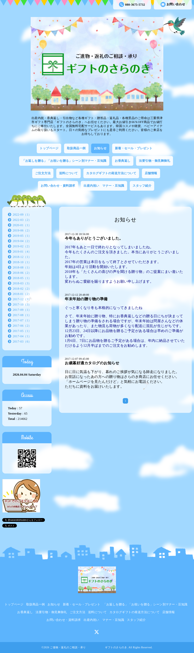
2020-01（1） (22, 225)
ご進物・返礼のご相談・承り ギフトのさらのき (88, 647)
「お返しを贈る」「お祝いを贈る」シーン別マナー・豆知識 (64, 160)
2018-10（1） (22, 262)
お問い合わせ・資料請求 (58, 185)
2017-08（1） (22, 315)
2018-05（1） (22, 278)
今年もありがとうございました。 (94, 238)
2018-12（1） (22, 256)
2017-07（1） (22, 320)
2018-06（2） (22, 272)
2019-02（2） (22, 246)
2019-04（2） (22, 241)
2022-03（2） (22, 219)
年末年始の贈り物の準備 (86, 299)
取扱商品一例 (76, 148)
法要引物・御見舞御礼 (154, 160)
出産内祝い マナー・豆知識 (104, 185)
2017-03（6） (22, 341)
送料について (68, 173)
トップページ (49, 148)
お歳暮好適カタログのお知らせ (92, 363)
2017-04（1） (22, 336)
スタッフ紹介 (142, 185)
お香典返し (123, 160)
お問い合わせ (172, 4)
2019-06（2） (22, 230)
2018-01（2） (22, 294)
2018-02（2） (22, 288)
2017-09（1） (22, 309)
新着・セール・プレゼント (134, 148)
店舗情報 (151, 173)
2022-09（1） (22, 214)
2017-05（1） (22, 331)
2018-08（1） (22, 267)
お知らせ (100, 148)
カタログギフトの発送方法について (111, 173)
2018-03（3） (22, 283)
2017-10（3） (22, 304)
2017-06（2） (22, 325)
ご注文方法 (43, 173)
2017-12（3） (22, 299)
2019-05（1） (22, 235)
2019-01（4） (22, 251)
